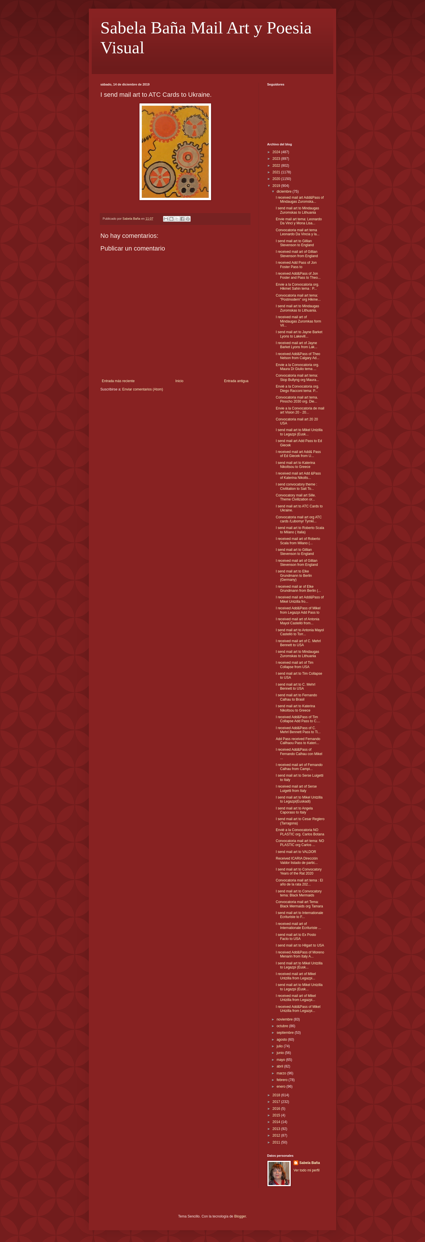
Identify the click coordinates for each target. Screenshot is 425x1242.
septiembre (286, 1033)
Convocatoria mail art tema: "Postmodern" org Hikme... (298, 297)
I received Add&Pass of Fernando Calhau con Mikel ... (299, 754)
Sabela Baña (309, 1163)
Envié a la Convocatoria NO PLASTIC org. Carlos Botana (300, 832)
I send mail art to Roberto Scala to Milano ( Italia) (300, 530)
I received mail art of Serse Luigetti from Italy (296, 788)
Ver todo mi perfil (306, 1170)
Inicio (179, 381)
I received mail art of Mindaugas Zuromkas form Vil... (298, 321)
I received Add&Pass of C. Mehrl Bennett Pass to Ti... (298, 730)
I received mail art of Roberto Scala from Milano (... (298, 541)
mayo (281, 1060)
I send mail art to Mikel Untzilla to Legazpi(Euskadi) (299, 799)
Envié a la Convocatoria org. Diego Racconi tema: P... (297, 388)
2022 (277, 166)
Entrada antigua (236, 381)
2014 (277, 1122)
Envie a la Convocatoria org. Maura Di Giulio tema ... (297, 367)
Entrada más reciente (118, 381)
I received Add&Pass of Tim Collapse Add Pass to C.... (298, 719)
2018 (277, 1095)
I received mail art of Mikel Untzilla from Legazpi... (296, 976)
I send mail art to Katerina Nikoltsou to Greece (295, 465)
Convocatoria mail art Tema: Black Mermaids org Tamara (299, 904)
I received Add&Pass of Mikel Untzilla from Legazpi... (298, 1009)
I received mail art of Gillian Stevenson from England (297, 254)
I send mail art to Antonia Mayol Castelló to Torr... (300, 632)
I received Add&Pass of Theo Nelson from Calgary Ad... (298, 356)
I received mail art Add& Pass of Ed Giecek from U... (298, 454)
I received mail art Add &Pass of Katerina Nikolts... (298, 475)
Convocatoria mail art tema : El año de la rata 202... (299, 882)
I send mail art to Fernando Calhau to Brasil (296, 697)
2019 (277, 186)
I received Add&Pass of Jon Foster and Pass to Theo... (298, 276)
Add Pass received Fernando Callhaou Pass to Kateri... (298, 741)
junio (281, 1053)
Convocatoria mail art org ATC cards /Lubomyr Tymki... (299, 519)
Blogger (240, 1216)
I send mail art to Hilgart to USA (300, 945)
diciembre (284, 191)
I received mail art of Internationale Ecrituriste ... (298, 926)
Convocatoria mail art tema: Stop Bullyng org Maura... (297, 377)
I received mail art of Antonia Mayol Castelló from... (297, 621)
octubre (283, 1026)
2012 (277, 1135)
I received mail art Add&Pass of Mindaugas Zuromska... (300, 200)
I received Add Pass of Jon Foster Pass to (296, 265)
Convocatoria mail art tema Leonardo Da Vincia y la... (297, 232)
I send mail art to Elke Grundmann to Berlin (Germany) (294, 575)
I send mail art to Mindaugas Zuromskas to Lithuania (297, 210)
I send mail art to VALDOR (296, 852)
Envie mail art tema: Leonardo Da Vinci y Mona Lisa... (299, 221)
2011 (277, 1142)
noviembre (285, 1019)
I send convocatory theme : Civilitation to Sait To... (296, 486)
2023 (277, 159)
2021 (277, 172)
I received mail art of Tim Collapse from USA (294, 665)
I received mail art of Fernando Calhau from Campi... (299, 767)
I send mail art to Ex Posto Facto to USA (296, 937)
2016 (277, 1109)
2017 (277, 1102)
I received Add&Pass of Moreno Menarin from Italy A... (300, 954)
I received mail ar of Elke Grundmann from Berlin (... (298, 589)
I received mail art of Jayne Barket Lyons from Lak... (296, 345)
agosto (282, 1040)
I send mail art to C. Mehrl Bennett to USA (295, 686)
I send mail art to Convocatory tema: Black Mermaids (298, 893)
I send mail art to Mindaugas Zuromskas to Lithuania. (297, 308)
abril (280, 1066)
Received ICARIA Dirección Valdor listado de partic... (297, 860)
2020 (277, 179)
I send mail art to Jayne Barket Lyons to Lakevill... (299, 334)
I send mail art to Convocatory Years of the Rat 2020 (298, 871)
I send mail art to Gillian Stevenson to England (295, 243)
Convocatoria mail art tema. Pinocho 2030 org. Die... (297, 399)
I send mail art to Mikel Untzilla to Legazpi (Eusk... (299, 432)
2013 (277, 1129)
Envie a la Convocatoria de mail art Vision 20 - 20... (300, 410)
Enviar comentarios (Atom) (142, 389)
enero (281, 1086)
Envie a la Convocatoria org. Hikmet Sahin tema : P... (297, 286)
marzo (282, 1073)
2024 (277, 152)
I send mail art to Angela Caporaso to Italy (294, 810)
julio (280, 1046)
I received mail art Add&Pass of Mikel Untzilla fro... (300, 599)
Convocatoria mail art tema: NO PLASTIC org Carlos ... (300, 843)
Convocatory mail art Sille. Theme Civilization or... (296, 497)
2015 (277, 1115)
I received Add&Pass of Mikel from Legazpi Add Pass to (298, 610)
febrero (282, 1080)
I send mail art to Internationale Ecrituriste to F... (299, 915)
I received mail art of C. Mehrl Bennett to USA (298, 643)
